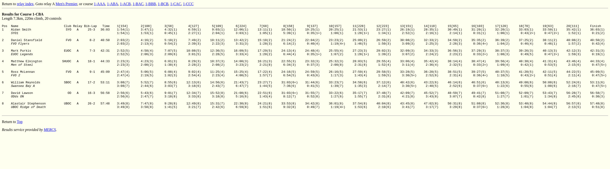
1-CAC (175, 4)
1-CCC (188, 4)
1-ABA (112, 4)
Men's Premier (66, 4)
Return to (9, 4)
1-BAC (138, 4)
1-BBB (150, 4)
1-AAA (99, 4)
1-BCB (163, 4)
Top (20, 139)
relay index (25, 4)
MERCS (50, 147)
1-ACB (125, 4)
